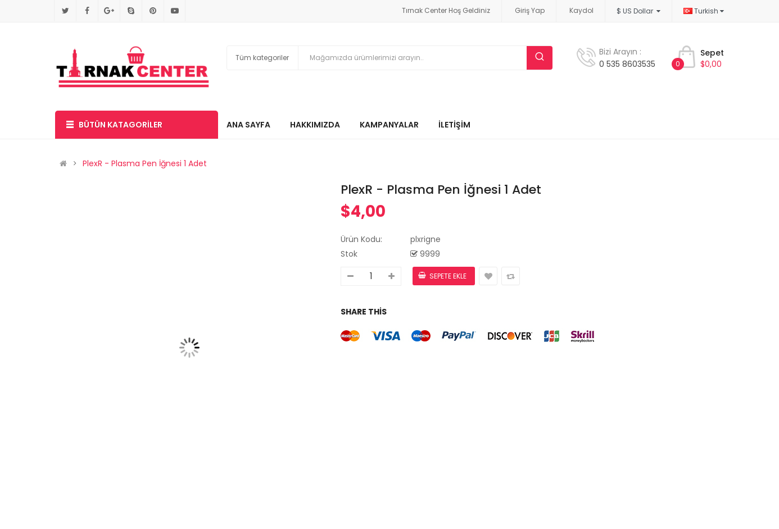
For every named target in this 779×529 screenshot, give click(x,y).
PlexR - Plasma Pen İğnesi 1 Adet (145, 163)
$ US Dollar (638, 11)
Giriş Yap (530, 10)
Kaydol (581, 10)
